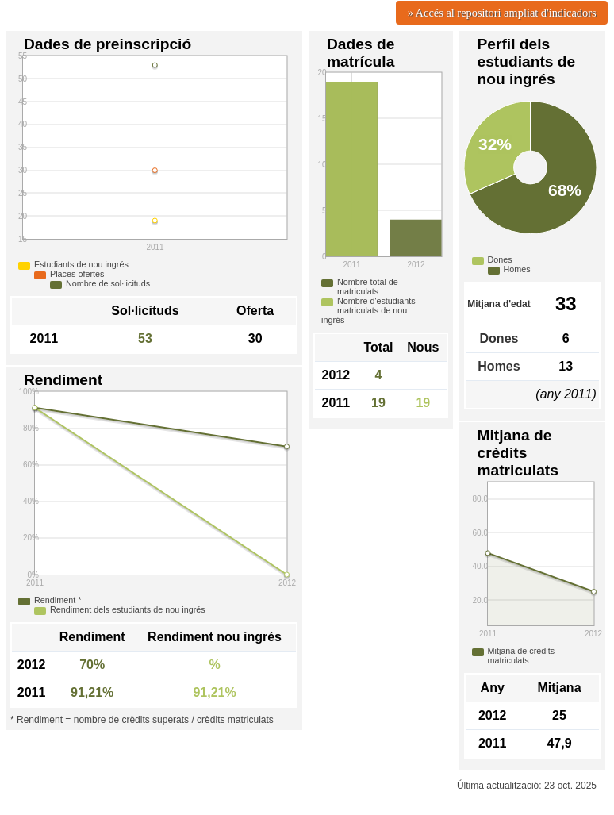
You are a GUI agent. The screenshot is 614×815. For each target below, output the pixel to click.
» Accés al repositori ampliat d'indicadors (502, 12)
